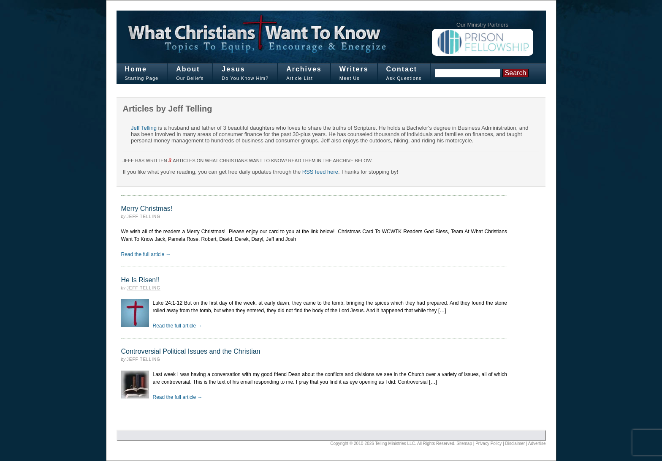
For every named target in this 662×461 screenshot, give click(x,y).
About (188, 69)
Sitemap (464, 443)
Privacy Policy (488, 443)
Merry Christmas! (147, 208)
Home (136, 69)
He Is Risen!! (140, 280)
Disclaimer (515, 443)
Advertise (537, 443)
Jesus (233, 69)
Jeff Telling (144, 128)
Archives (304, 69)
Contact (402, 69)
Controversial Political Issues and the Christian (190, 351)
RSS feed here (320, 172)
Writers (354, 69)
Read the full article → (146, 254)
